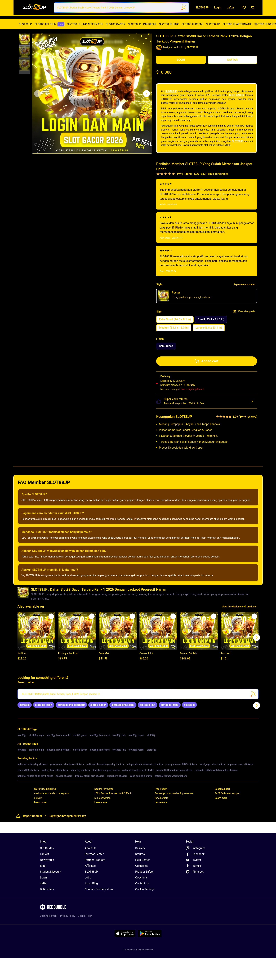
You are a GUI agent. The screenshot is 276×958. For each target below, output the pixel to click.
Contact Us (142, 883)
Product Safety (144, 871)
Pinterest (195, 872)
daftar (43, 883)
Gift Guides (47, 848)
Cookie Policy (85, 915)
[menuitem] (25, 24)
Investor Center (94, 854)
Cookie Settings (145, 889)
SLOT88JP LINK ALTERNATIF (85, 24)
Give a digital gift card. (193, 389)
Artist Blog (91, 883)
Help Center (142, 860)
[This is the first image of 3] (37, 93)
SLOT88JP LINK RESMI (142, 24)
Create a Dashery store (99, 889)
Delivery (140, 848)
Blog (43, 865)
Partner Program (95, 860)
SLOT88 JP (213, 24)
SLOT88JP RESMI (192, 24)
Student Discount (50, 871)
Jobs (88, 877)
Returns (140, 854)
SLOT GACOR (236, 95)
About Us (90, 848)
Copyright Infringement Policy (67, 816)
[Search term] (183, 7)
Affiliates (90, 865)
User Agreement (48, 915)
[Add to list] (51, 616)
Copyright (141, 877)
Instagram (195, 848)
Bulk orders (47, 889)
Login (43, 877)
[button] (24, 39)
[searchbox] (138, 694)
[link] (24, 705)
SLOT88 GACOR (115, 24)
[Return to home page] (34, 7)
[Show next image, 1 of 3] (146, 93)
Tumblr (193, 866)
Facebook (195, 854)
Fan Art (44, 854)
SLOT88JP (25, 24)
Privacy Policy (67, 915)
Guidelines (141, 865)
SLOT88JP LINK (169, 24)
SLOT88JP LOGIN (50, 24)
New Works (47, 860)
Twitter (193, 860)
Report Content (32, 816)
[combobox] (121, 7)
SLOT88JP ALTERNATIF (237, 24)
